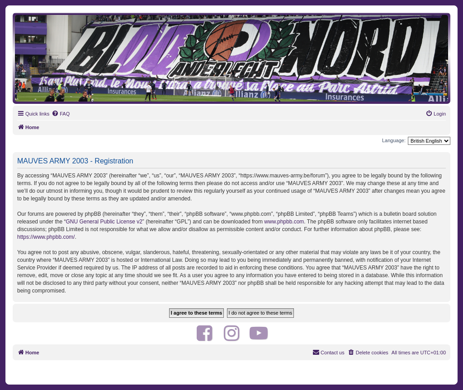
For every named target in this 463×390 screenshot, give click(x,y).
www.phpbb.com (284, 221)
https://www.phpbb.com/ (46, 237)
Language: (394, 140)
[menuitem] (61, 113)
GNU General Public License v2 (104, 221)
